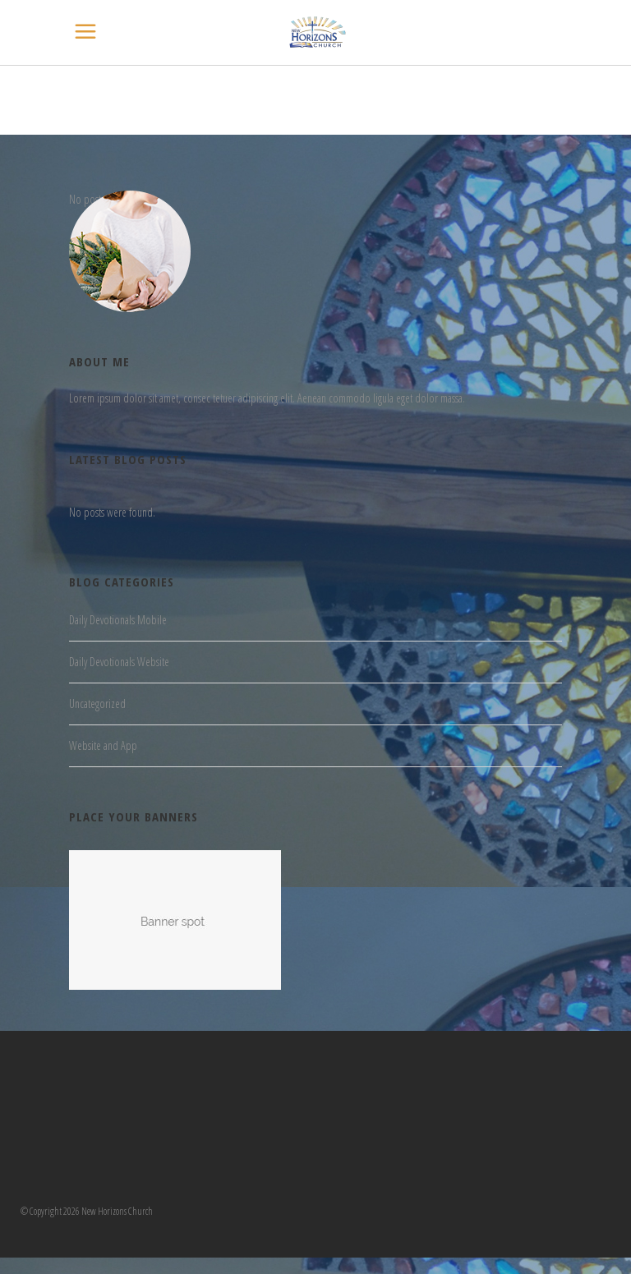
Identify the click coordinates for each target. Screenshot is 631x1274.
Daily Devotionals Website (119, 661)
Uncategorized (97, 703)
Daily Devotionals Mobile (118, 620)
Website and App (103, 745)
